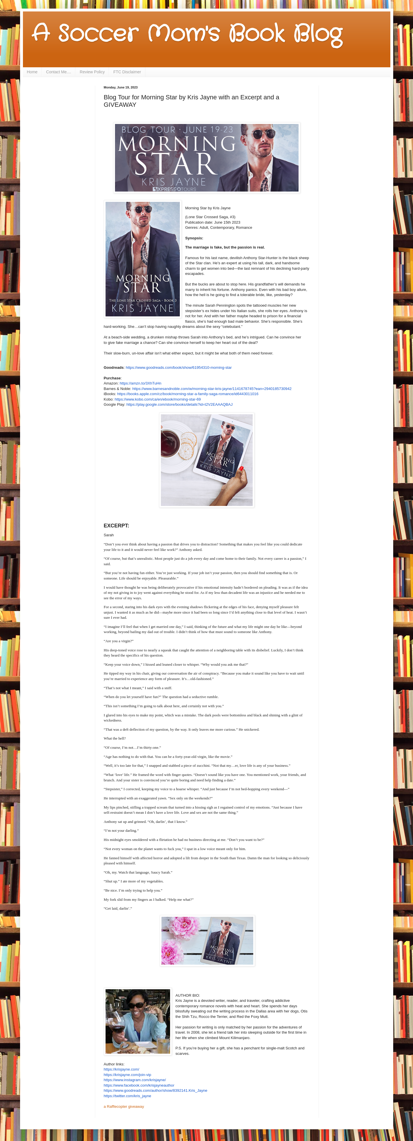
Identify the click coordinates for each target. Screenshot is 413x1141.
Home (32, 72)
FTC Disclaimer (127, 72)
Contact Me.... (58, 72)
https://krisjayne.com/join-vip (127, 1075)
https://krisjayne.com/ (121, 1069)
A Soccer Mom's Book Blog (187, 34)
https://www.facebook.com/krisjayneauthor (139, 1085)
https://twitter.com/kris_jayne (127, 1096)
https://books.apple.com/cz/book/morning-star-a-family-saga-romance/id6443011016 (187, 394)
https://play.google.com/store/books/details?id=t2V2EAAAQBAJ (179, 404)
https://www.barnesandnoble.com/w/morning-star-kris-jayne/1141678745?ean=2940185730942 (211, 389)
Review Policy (92, 72)
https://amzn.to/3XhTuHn (140, 383)
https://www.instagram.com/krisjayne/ (135, 1080)
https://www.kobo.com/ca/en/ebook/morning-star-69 (158, 399)
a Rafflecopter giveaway (124, 1106)
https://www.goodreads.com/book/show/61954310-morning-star (178, 367)
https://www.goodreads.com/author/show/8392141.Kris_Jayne (155, 1090)
